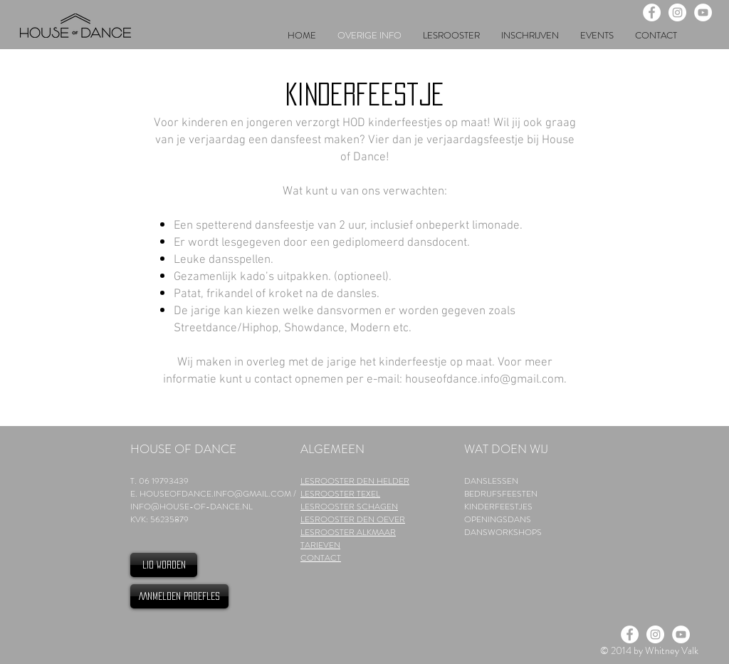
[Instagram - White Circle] (677, 12)
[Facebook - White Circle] (652, 12)
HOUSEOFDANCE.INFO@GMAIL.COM (215, 493)
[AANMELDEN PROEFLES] (179, 596)
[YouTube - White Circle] (703, 12)
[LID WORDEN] (163, 565)
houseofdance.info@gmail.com (484, 380)
